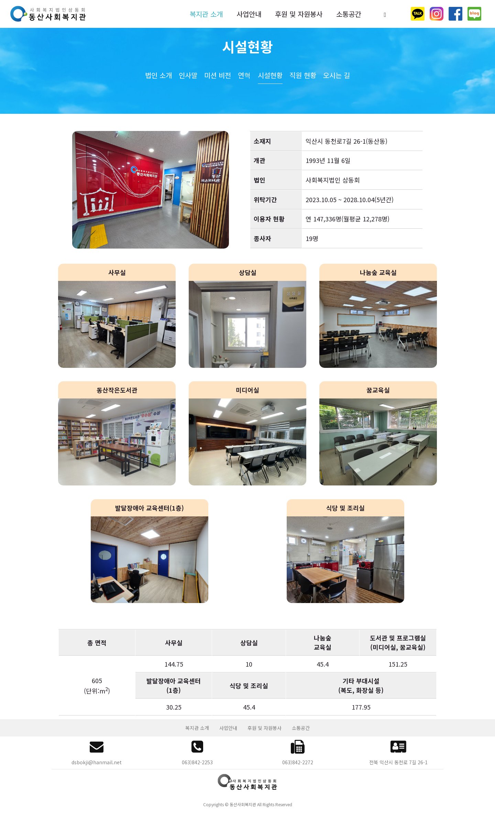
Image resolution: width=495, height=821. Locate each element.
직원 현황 (302, 75)
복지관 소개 (206, 14)
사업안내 (248, 14)
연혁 (244, 75)
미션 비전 (217, 75)
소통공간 (348, 14)
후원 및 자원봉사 (298, 14)
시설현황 (270, 75)
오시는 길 (336, 75)
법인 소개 (158, 75)
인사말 (188, 75)
